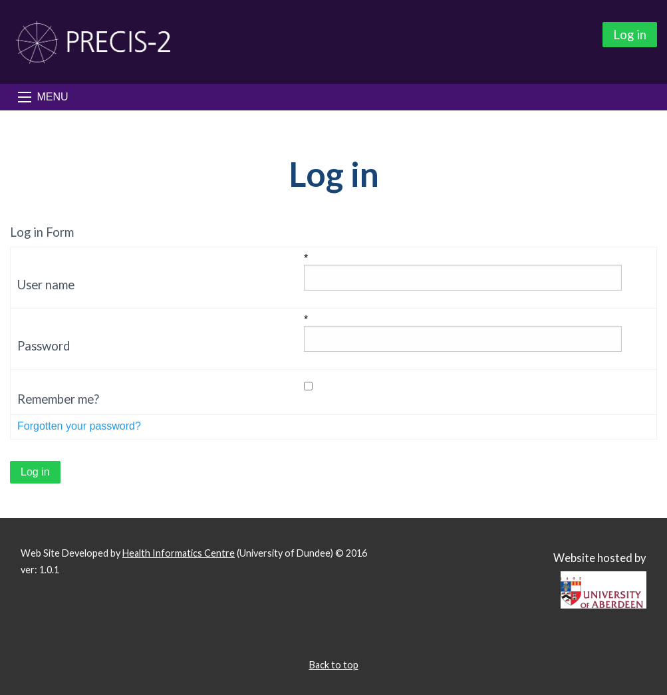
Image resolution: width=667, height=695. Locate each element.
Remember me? (58, 399)
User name (45, 284)
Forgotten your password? (79, 426)
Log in (629, 34)
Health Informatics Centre (178, 553)
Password (43, 346)
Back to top (333, 664)
